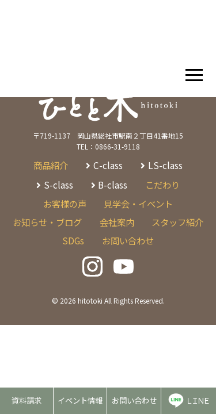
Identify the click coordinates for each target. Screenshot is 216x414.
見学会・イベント (138, 203)
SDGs (73, 240)
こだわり (162, 184)
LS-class (165, 165)
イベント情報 (80, 400)
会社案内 (117, 222)
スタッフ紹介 (177, 222)
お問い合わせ (134, 400)
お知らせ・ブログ (47, 222)
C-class (108, 165)
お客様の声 (64, 203)
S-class (58, 184)
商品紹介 (50, 165)
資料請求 (26, 400)
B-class (112, 184)
